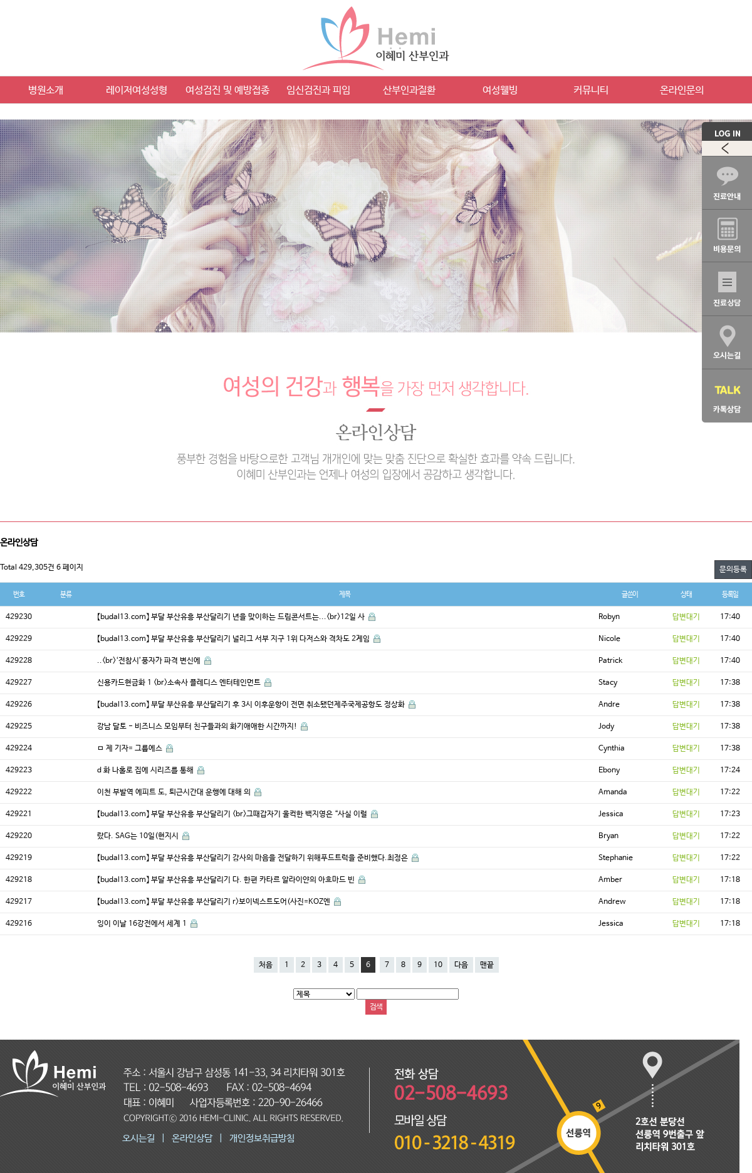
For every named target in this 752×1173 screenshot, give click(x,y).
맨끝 (487, 965)
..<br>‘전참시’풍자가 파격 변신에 (149, 661)
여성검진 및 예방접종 (227, 90)
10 (438, 965)
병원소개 (45, 90)
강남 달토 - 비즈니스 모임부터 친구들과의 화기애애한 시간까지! (198, 726)
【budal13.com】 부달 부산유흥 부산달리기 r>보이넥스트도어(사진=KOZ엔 (214, 902)
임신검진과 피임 (318, 90)
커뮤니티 (590, 90)
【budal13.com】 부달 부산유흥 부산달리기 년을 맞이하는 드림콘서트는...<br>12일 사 (232, 617)
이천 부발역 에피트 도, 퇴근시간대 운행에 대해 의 (175, 792)
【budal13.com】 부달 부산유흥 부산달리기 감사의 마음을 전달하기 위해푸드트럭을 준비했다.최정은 (253, 858)
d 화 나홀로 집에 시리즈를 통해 (146, 770)
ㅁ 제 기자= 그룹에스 (130, 748)
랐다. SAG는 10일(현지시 (138, 836)
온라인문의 (682, 90)
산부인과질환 (409, 90)
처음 (266, 965)
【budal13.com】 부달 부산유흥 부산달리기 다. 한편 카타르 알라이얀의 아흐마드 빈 (227, 880)
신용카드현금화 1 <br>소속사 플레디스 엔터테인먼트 (180, 683)
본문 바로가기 (0, 0)
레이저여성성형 (136, 90)
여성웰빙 (500, 90)
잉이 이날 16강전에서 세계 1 (143, 923)
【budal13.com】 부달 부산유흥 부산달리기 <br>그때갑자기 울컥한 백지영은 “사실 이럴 (233, 814)
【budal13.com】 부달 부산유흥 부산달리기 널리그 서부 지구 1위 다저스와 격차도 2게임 (234, 639)
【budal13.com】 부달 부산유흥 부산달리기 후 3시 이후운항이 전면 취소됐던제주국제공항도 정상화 (252, 704)
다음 (461, 965)
